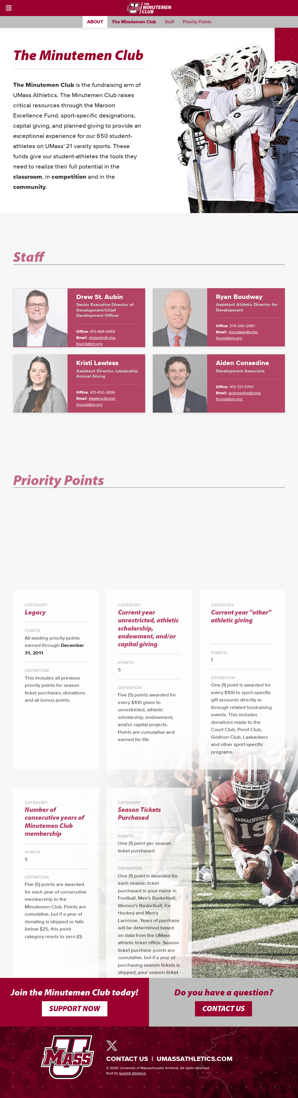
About (95, 22)
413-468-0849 (102, 372)
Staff (169, 22)
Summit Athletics (132, 1073)
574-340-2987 (242, 367)
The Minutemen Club (134, 22)
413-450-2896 (102, 433)
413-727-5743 (241, 428)
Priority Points (197, 22)
